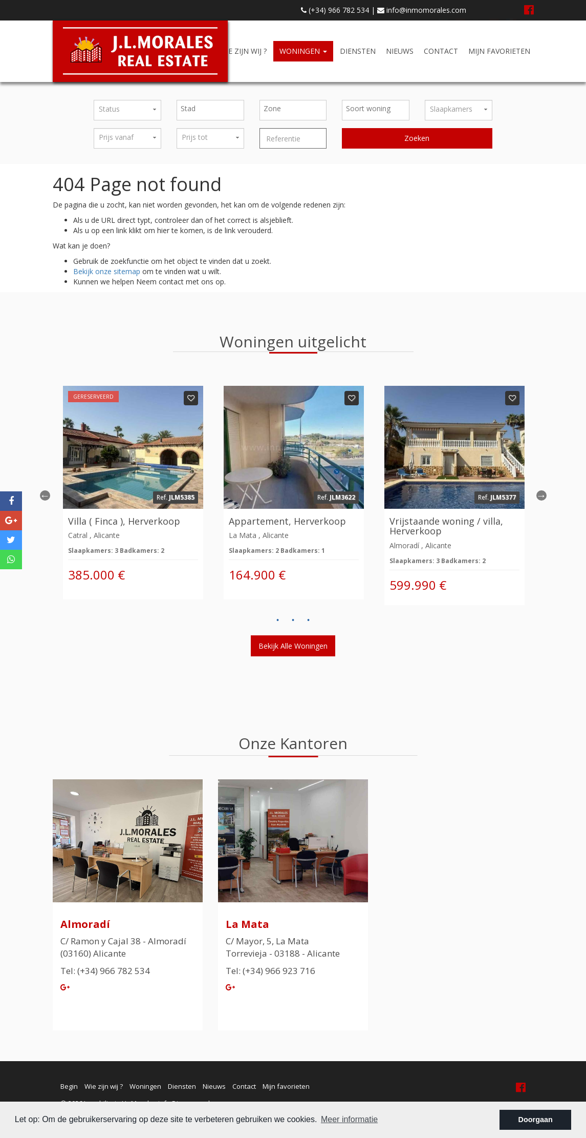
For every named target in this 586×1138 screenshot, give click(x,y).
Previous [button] (45, 495)
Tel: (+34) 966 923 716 (270, 971)
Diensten (358, 51)
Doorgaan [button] (535, 1119)
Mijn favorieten (499, 51)
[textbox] (213, 108)
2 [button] (293, 620)
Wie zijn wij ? (243, 51)
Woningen (303, 51)
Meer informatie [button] (349, 1119)
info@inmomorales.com (421, 10)
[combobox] (210, 110)
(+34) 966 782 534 (335, 10)
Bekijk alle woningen (293, 646)
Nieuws (400, 51)
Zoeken (416, 138)
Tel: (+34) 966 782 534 (105, 971)
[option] (133, 492)
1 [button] (278, 620)
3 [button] (308, 620)
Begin (69, 1086)
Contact (441, 51)
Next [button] (541, 495)
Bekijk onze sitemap (106, 271)
